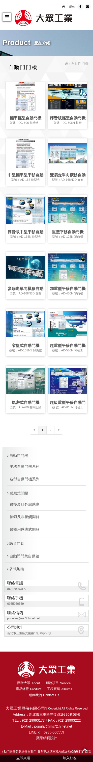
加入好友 (70, 758)
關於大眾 (28, 683)
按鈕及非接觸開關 (24, 517)
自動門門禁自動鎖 (23, 556)
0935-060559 (54, 732)
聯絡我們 (44, 695)
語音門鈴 (15, 543)
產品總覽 (28, 689)
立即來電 (23, 758)
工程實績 (59, 689)
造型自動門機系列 (24, 479)
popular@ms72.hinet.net (23, 618)
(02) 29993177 (17, 589)
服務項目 (58, 683)
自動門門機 (17, 455)
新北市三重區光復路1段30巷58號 (29, 633)
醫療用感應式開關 (24, 529)
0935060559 (15, 603)
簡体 (72, 6)
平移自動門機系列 (24, 466)
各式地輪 (15, 569)
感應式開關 (17, 493)
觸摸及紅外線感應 (24, 504)
